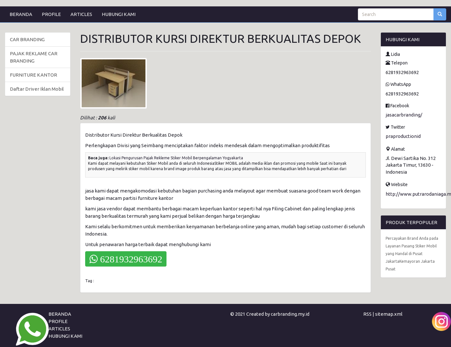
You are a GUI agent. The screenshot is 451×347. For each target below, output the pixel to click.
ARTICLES (81, 14)
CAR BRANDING (27, 39)
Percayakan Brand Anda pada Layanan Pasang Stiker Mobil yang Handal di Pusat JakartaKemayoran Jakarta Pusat (412, 253)
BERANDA (21, 14)
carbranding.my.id (290, 314)
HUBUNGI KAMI (119, 14)
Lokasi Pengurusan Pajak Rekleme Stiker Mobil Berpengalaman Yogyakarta (176, 158)
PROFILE (51, 14)
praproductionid (403, 136)
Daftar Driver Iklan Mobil (37, 89)
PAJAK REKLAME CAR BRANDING (33, 57)
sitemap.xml (389, 314)
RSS (367, 314)
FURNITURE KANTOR (33, 75)
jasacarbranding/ (404, 114)
